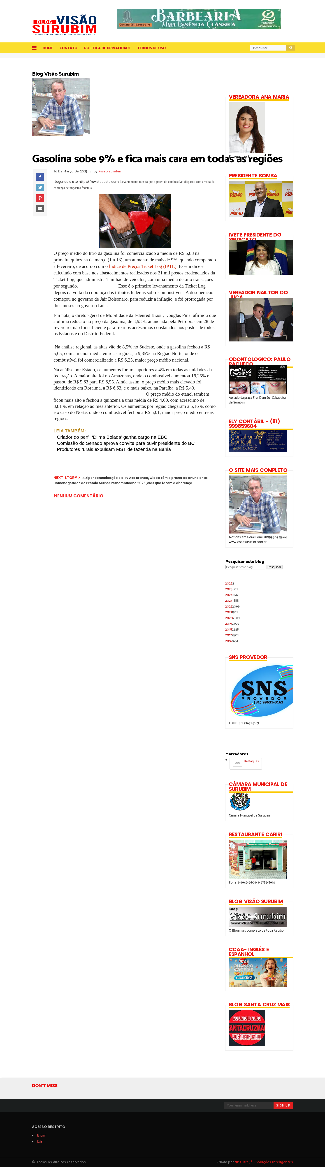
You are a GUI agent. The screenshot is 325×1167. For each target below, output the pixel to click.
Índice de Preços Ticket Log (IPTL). (143, 266)
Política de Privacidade (107, 48)
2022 (232, 606)
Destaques (246, 763)
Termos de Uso (151, 48)
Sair (39, 1142)
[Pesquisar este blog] (245, 567)
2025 (231, 589)
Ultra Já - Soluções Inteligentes (266, 1162)
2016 (231, 641)
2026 (229, 583)
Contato (68, 48)
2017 (232, 635)
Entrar (41, 1135)
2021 (231, 612)
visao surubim (110, 171)
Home (48, 48)
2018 (232, 629)
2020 (232, 618)
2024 (232, 595)
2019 (232, 623)
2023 (232, 600)
